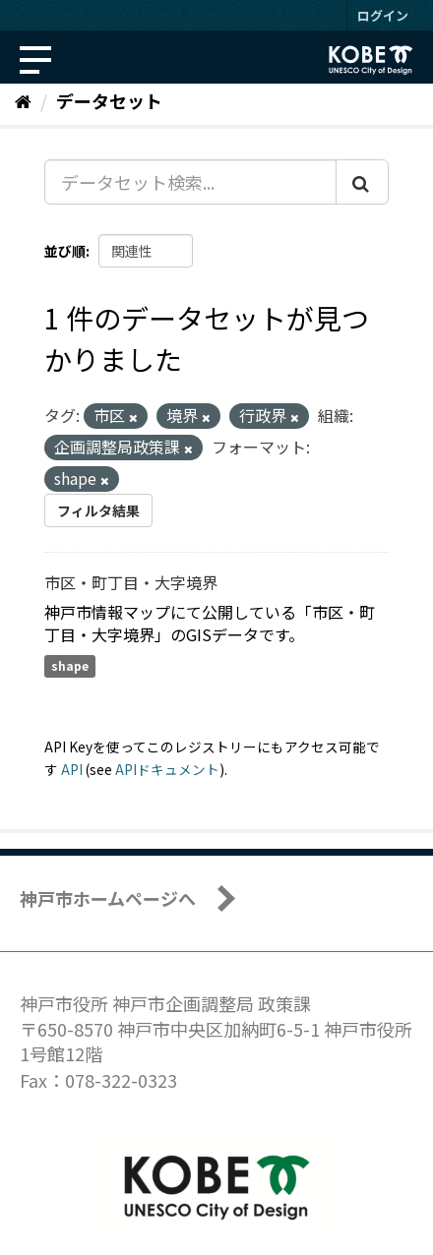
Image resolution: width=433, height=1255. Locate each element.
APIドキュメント (167, 769)
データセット (109, 100)
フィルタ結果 (98, 510)
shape (70, 666)
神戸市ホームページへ (108, 898)
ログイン (382, 15)
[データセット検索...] (190, 182)
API (72, 769)
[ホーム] (23, 100)
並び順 (65, 251)
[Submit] (362, 182)
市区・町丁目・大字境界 (130, 582)
